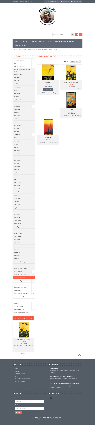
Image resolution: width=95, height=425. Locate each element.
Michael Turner (17, 236)
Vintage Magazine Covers (20, 274)
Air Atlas (71, 109)
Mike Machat (17, 166)
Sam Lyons (16, 163)
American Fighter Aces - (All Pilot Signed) (22, 70)
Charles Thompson (18, 230)
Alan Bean (16, 80)
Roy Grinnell (17, 131)
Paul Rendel (17, 188)
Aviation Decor (17, 284)
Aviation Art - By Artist (25, 49)
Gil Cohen (16, 96)
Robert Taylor (17, 227)
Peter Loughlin (17, 160)
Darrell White (17, 252)
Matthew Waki (17, 242)
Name (16, 398)
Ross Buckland (17, 87)
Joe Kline (16, 144)
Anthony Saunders (18, 192)
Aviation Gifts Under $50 (20, 287)
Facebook (51, 398)
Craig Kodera (17, 150)
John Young (16, 258)
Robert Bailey (17, 77)
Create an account (28, 1)
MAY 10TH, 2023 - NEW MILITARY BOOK (61, 376)
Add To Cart (49, 89)
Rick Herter (16, 141)
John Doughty (17, 109)
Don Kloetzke (17, 147)
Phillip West (16, 249)
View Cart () (77, 1)
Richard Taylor (17, 223)
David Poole (17, 185)
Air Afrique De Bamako (71, 82)
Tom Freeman (17, 122)
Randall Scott (17, 195)
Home (15, 49)
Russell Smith (17, 211)
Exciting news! (54, 368)
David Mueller (17, 176)
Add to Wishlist (42, 93)
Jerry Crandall (17, 100)
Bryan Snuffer (17, 217)
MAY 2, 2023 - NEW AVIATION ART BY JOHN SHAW (64, 384)
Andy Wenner (17, 246)
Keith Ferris (16, 119)
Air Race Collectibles (19, 60)
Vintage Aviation (38, 49)
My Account (15, 1)
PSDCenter (60, 419)
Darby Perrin (17, 179)
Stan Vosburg (17, 239)
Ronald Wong (17, 255)
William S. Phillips (18, 182)
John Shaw (16, 201)
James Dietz (17, 106)
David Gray (16, 128)
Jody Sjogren (17, 208)
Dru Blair (16, 84)
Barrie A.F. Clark (18, 74)
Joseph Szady (17, 220)
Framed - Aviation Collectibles (21, 293)
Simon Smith (17, 214)
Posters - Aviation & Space (20, 268)
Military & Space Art (18, 306)
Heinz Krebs (17, 154)
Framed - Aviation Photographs (21, 296)
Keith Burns (16, 90)
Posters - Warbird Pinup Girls (21, 265)
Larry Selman (17, 198)
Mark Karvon (17, 134)
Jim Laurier (16, 157)
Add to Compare (53, 93)
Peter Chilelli (17, 93)
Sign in (21, 1)
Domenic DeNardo (18, 103)
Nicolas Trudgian (18, 233)
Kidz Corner (16, 303)
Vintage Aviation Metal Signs (21, 312)
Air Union (48, 82)
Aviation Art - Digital (18, 281)
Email (16, 405)
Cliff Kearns (16, 138)
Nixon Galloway (17, 125)
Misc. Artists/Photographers (20, 262)
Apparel (15, 63)
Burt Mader (16, 169)
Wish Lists (66, 1)
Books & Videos (18, 290)
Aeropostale (48, 137)
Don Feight (16, 112)
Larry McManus (17, 173)
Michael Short (17, 204)
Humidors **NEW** (18, 300)
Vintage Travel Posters (19, 277)
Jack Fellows (17, 115)
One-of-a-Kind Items (19, 309)
